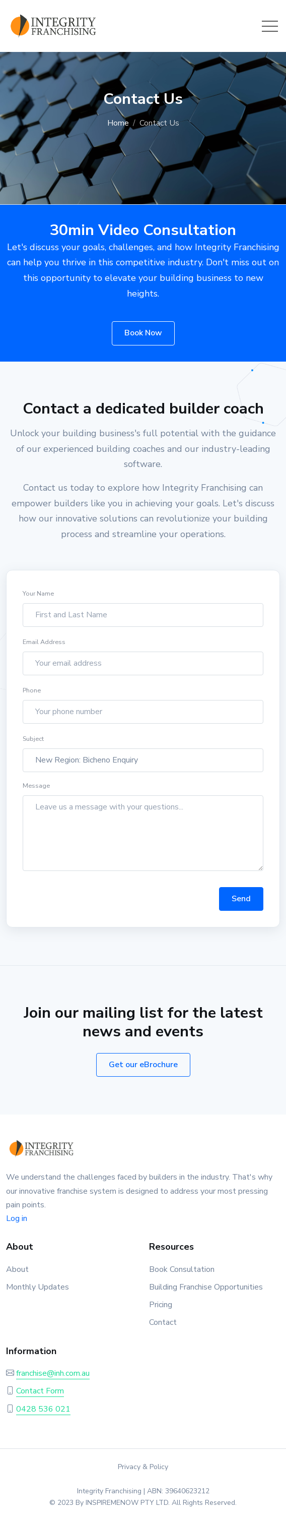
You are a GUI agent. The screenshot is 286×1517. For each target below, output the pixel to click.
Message (36, 789)
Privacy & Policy (143, 1467)
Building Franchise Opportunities (206, 1287)
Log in (16, 1218)
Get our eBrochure (143, 1064)
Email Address (44, 645)
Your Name (38, 597)
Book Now (143, 332)
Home (118, 123)
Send (241, 902)
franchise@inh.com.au (53, 1373)
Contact (163, 1322)
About (17, 1269)
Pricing (160, 1304)
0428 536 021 (43, 1409)
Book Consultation (181, 1269)
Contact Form (40, 1390)
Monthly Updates (37, 1287)
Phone (32, 694)
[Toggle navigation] (270, 26)
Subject (33, 742)
